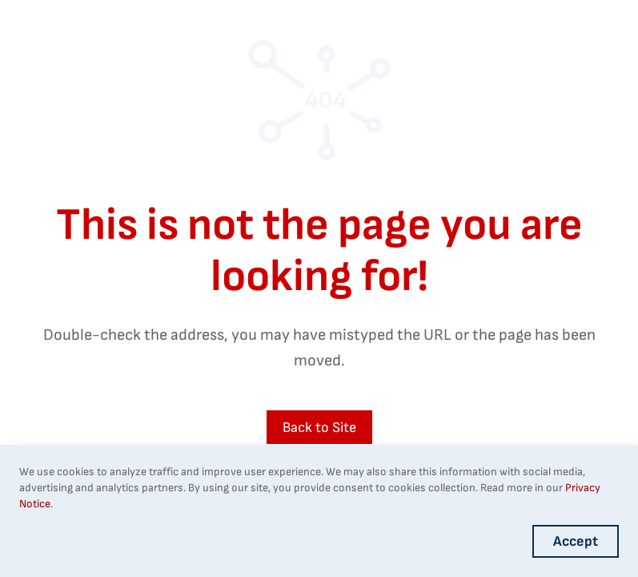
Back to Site (319, 427)
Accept (575, 541)
